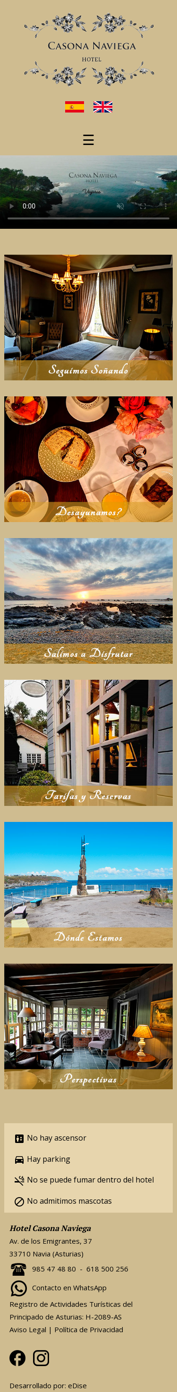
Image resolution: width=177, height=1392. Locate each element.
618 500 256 (107, 1268)
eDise (77, 1385)
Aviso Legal (27, 1329)
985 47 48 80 (54, 1268)
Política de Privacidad (88, 1329)
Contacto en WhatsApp (69, 1287)
